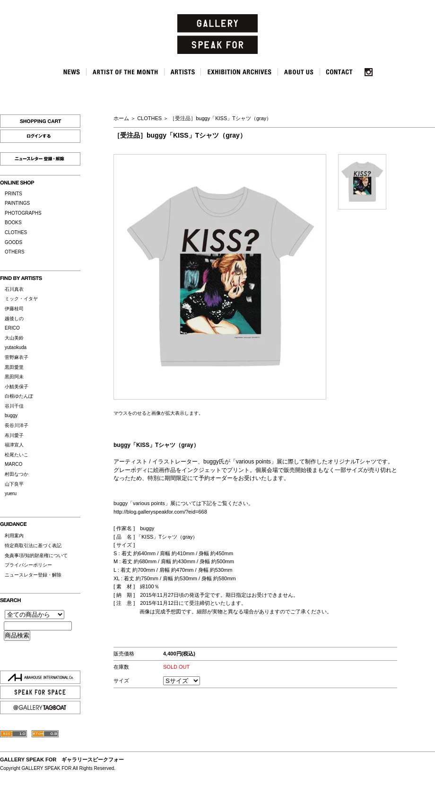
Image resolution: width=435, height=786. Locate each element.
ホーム (121, 118)
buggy (11, 415)
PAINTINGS (17, 203)
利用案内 (14, 535)
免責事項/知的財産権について (36, 555)
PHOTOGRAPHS (23, 213)
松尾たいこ (16, 454)
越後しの (14, 318)
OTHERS (15, 251)
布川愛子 (14, 435)
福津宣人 (14, 444)
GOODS (13, 242)
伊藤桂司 (14, 308)
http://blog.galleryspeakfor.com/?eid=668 (160, 512)
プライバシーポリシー (28, 565)
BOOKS (13, 222)
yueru (11, 493)
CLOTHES (16, 232)
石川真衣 (14, 289)
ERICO (12, 328)
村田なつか (16, 474)
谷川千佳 (14, 406)
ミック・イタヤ (21, 298)
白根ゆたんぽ (19, 396)
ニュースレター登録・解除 (33, 574)
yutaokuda (15, 347)
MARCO (13, 464)
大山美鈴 (14, 338)
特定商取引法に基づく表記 (33, 545)
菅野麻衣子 (16, 357)
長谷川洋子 (16, 425)
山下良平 (14, 484)
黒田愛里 (14, 367)
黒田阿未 (14, 376)
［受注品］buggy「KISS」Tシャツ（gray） (220, 118)
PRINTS (13, 193)
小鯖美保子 (16, 386)
